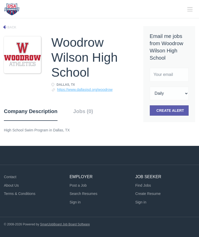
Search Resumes (83, 194)
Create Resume (148, 194)
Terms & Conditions (19, 194)
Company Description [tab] (31, 111)
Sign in (75, 202)
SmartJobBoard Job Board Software (65, 224)
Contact (10, 177)
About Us (11, 185)
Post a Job (78, 185)
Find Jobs (143, 185)
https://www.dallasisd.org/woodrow (84, 90)
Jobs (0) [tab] (83, 111)
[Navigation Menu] (190, 9)
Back (11, 27)
